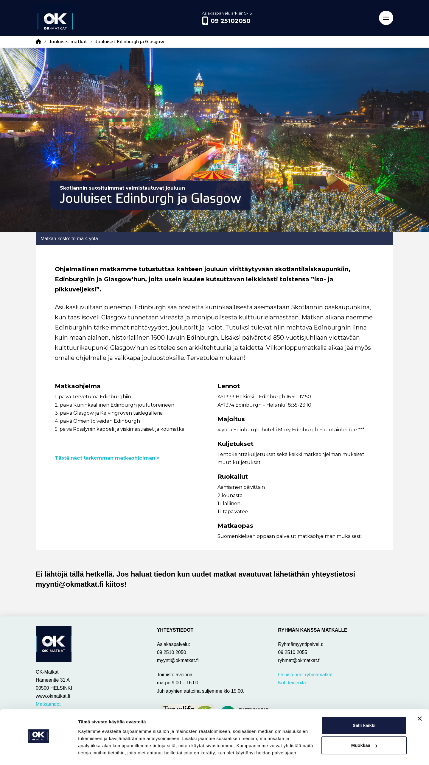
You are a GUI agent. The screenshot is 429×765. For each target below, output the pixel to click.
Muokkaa (364, 729)
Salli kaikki (364, 709)
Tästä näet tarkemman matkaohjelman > (108, 458)
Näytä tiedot (91, 753)
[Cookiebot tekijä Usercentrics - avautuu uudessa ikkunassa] (39, 753)
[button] (386, 18)
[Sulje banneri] (420, 703)
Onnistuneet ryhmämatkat (305, 674)
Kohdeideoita (292, 682)
